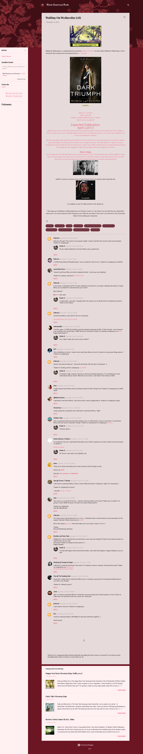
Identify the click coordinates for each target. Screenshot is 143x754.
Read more (122, 690)
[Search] (128, 5)
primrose (56, 604)
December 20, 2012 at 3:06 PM (64, 614)
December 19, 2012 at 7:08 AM (74, 269)
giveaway (69, 524)
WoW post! (69, 567)
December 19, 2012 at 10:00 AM (71, 408)
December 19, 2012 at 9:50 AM (74, 397)
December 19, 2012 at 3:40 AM (74, 246)
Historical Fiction (108, 226)
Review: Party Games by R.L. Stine (60, 719)
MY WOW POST (79, 276)
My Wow (109, 423)
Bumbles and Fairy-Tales (61, 536)
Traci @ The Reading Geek (61, 576)
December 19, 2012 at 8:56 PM (79, 576)
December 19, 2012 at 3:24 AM (68, 238)
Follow (4, 87)
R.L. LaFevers (82, 53)
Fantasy (69, 226)
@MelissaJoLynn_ (59, 398)
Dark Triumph (59, 226)
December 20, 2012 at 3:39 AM (68, 603)
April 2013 (49, 226)
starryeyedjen (57, 326)
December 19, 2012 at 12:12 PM (79, 481)
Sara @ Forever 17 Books (61, 481)
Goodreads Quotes (21, 79)
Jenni (55, 592)
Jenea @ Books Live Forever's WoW (65, 319)
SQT (54, 349)
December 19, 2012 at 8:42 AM (74, 298)
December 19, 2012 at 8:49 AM (74, 336)
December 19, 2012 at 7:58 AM (71, 326)
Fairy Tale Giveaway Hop (56, 696)
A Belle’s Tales (58, 418)
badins (89, 748)
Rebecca (56, 259)
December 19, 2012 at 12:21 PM (74, 426)
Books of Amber (58, 447)
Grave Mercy (78, 226)
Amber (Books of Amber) (61, 439)
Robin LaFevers (51, 230)
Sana (55, 463)
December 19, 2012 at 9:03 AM (68, 361)
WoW (119, 331)
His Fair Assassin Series (93, 226)
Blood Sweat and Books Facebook (14, 95)
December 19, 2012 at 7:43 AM (68, 313)
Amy (54, 386)
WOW (57, 295)
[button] (124, 17)
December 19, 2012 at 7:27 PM (82, 562)
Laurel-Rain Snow (59, 269)
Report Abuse (6, 56)
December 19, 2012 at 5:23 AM (68, 259)
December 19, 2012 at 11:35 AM (79, 439)
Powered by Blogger (85, 745)
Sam (54, 498)
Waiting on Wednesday (81, 230)
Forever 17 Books (65, 491)
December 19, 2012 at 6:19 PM (74, 450)
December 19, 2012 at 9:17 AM (74, 371)
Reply (55, 255)
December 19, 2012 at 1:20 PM (68, 515)
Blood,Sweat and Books (57, 4)
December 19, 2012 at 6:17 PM (74, 548)
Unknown (56, 238)
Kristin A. (62, 246)
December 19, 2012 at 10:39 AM (72, 418)
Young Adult (95, 230)
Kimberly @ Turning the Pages (63, 562)
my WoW (82, 368)
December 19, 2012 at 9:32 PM (66, 591)
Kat (54, 614)
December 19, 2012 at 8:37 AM (65, 349)
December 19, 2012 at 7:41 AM (68, 283)
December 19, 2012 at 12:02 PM (66, 463)
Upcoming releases (65, 230)
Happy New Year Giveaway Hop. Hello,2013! (64, 673)
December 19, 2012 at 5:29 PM (78, 536)
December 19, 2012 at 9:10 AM (65, 385)
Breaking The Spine (88, 51)
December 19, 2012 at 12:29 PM (66, 498)
